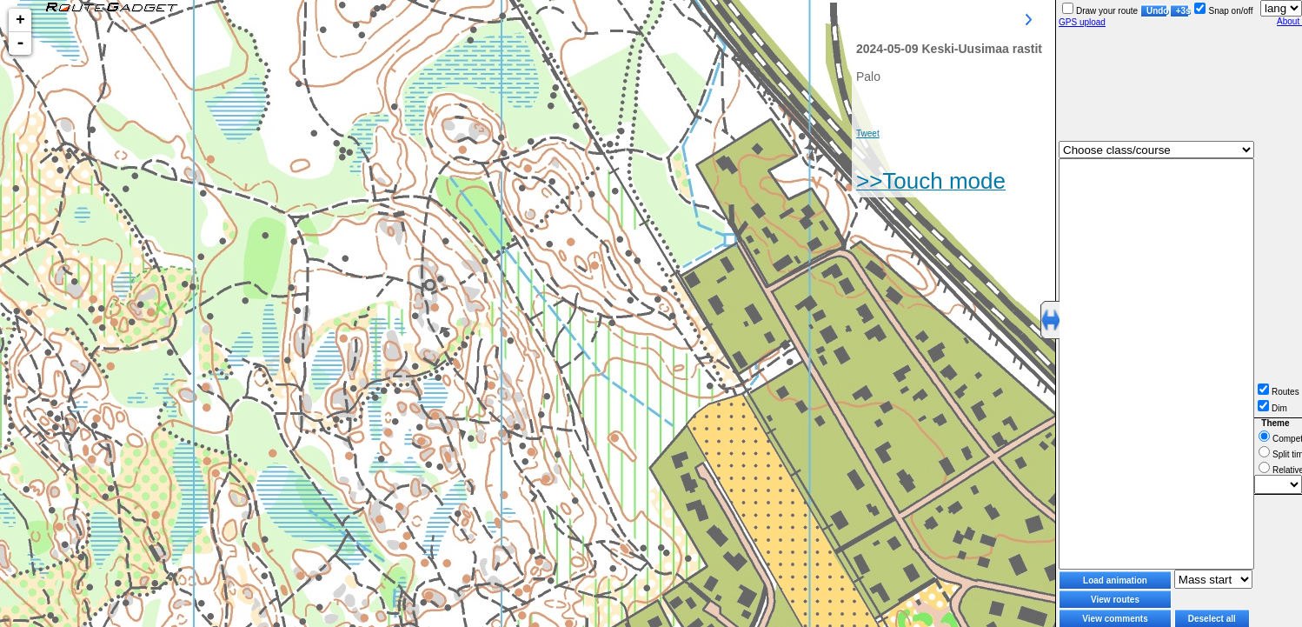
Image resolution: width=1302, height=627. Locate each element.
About (1289, 21)
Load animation (1115, 580)
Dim (1272, 408)
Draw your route (1100, 11)
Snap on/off (1223, 11)
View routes (1115, 599)
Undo (1156, 11)
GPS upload (1082, 22)
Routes (1278, 392)
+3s (1182, 11)
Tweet (868, 133)
